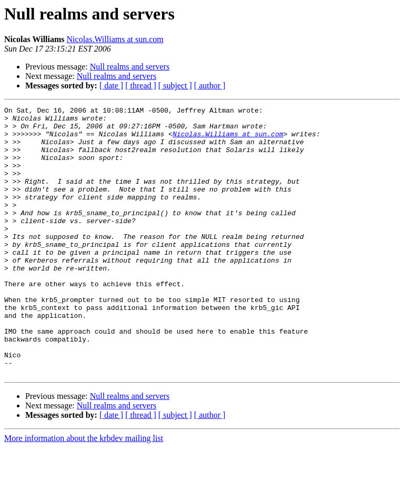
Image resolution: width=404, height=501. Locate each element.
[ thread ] (140, 85)
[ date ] (111, 85)
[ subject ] (175, 85)
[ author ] (210, 85)
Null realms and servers (130, 66)
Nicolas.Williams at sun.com (115, 39)
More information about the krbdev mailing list (83, 491)
